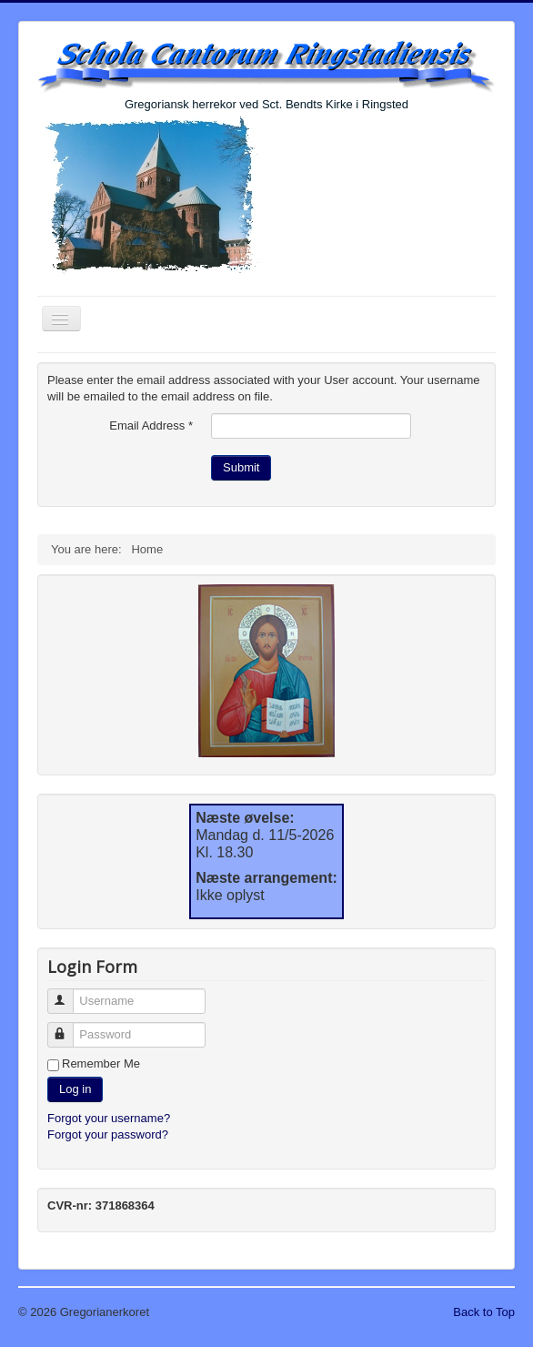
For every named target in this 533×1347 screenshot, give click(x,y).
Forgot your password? (107, 1134)
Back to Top (484, 1312)
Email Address (151, 425)
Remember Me (101, 1063)
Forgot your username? (108, 1118)
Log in (75, 1089)
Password (68, 1027)
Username (68, 993)
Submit (241, 467)
